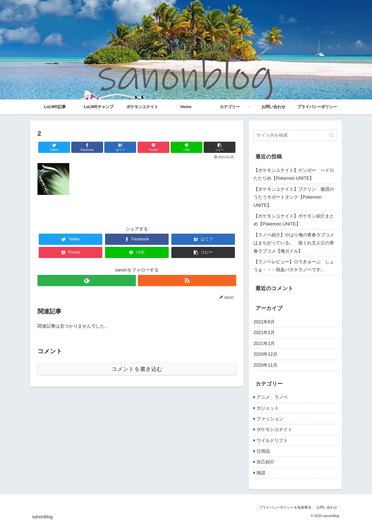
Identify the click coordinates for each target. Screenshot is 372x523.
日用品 (263, 451)
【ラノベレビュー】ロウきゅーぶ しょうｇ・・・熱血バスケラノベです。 (294, 265)
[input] (295, 135)
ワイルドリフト (272, 440)
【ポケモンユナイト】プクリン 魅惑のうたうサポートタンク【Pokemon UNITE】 (294, 197)
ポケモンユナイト (274, 429)
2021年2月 (264, 332)
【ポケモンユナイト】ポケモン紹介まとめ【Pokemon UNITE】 (294, 220)
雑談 (261, 472)
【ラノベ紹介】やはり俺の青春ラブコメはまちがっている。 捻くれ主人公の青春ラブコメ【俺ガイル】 (294, 243)
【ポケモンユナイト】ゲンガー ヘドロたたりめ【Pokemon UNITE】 (294, 174)
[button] (332, 135)
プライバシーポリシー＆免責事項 (285, 507)
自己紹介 (265, 461)
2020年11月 (265, 365)
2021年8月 (264, 321)
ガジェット (268, 408)
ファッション (270, 418)
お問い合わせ (326, 507)
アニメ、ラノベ (272, 397)
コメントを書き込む (137, 369)
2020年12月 (265, 354)
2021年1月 (264, 343)
